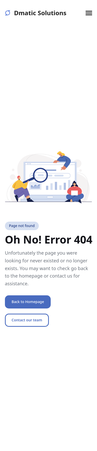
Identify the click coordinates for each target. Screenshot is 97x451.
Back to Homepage (28, 301)
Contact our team (27, 320)
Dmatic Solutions (35, 13)
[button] (89, 13)
